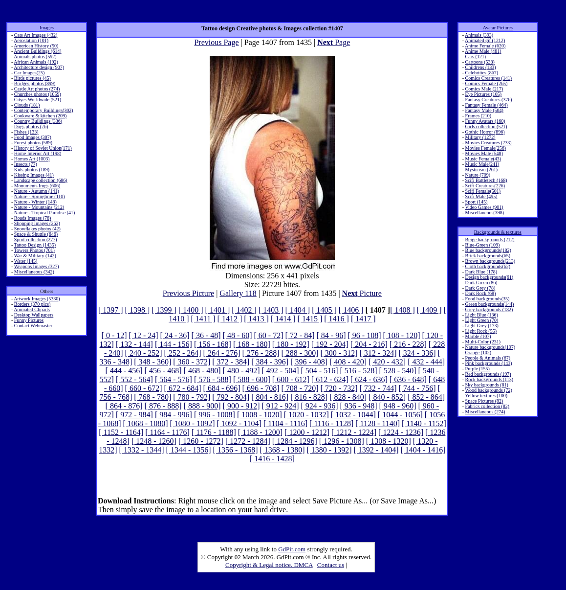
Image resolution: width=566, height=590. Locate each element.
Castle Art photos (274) (37, 88)
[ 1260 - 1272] (200, 441)
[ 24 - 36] (175, 335)
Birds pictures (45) (32, 78)
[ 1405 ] (324, 310)
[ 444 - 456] (124, 370)
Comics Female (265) (486, 83)
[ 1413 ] (256, 319)
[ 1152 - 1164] (121, 432)
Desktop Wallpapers (33, 315)
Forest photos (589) (33, 142)
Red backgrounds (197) (488, 374)
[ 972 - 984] (134, 414)
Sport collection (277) (35, 239)
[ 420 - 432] (387, 362)
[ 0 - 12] (114, 335)
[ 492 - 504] (280, 370)
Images (47, 27)
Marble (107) (478, 336)
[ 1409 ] (429, 310)
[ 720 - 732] (339, 388)
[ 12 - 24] (143, 335)
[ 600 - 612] (290, 379)
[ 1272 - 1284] (247, 441)
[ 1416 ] (336, 319)
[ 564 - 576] (173, 379)
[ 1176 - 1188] (214, 432)
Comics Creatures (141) (488, 78)
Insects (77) (25, 164)
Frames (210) (478, 115)
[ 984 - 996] (173, 414)
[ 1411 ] (203, 319)
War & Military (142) (35, 255)
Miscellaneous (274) (485, 411)
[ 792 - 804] (230, 397)
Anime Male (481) (483, 51)
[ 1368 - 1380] (282, 450)
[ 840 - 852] (387, 397)
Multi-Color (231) (483, 341)
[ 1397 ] (110, 310)
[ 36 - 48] (206, 335)
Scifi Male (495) (481, 196)
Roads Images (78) (32, 218)
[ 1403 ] (271, 310)
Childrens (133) (480, 67)
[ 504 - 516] (319, 370)
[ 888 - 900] (202, 406)
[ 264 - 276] (221, 353)
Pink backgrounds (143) (488, 363)
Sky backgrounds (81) (486, 384)
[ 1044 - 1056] (400, 414)
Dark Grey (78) (480, 288)
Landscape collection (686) (40, 180)
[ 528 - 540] (397, 370)
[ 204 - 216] (369, 344)
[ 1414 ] (283, 319)
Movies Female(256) (485, 148)
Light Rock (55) (481, 331)
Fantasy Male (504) (484, 110)
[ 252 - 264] (182, 353)
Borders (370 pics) (32, 304)
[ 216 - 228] (408, 344)
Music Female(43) (483, 158)
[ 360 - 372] (191, 362)
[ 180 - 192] (290, 344)
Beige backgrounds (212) (490, 239)
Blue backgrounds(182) (488, 250)
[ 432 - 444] (426, 362)
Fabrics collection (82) (487, 406)
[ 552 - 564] (134, 379)
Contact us (330, 564)
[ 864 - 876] (124, 406)
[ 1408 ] (402, 310)
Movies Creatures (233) (488, 142)
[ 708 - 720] (300, 388)
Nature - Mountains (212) (39, 207)
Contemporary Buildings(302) (43, 110)
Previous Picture (188, 293)
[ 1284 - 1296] (294, 441)
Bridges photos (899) (34, 83)
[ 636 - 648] (408, 379)
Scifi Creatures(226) (485, 185)
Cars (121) (475, 56)
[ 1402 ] (244, 310)
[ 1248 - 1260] (153, 441)
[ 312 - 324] (378, 353)
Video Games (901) (484, 207)
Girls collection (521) (486, 126)
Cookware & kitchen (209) (40, 115)
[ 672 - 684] (182, 388)
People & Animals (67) (488, 358)
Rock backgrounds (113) (489, 379)
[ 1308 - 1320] (388, 441)
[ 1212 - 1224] (353, 432)
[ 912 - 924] (280, 406)
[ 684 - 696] (221, 388)
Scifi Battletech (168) (486, 180)
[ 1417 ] (363, 319)
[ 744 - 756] (416, 388)
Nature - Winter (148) (35, 201)
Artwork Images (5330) (37, 298)
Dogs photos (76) (31, 126)
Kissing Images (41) (34, 175)
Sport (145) (476, 201)
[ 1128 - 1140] (377, 423)
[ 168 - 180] (251, 344)
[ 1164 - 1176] (167, 432)
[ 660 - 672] (143, 388)
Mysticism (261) (481, 169)
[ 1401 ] (217, 310)
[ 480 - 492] (241, 370)
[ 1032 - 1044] (353, 414)
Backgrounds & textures (498, 232)
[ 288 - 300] (300, 353)
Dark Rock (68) (480, 293)
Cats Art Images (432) (36, 35)
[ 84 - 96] (331, 335)
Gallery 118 (237, 293)
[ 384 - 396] (269, 362)
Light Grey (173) (482, 325)
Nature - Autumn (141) (36, 191)
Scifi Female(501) (483, 191)
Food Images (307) (32, 137)
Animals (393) (479, 35)
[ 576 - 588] (212, 379)
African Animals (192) (36, 62)
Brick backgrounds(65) (487, 255)
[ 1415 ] (310, 319)
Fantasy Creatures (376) (488, 99)
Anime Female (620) (485, 45)
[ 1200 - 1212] (306, 432)
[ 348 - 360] (152, 362)
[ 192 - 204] (329, 344)
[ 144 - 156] (173, 344)
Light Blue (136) (481, 315)
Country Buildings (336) (38, 121)
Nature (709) (477, 175)
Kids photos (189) (31, 169)
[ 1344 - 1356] (188, 450)
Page (333, 42)
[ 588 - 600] (251, 379)
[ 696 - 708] (261, 388)
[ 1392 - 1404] (376, 450)
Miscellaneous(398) (484, 212)
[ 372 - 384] (230, 362)
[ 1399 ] (164, 310)
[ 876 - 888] (163, 406)
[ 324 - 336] (416, 353)
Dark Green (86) (481, 282)
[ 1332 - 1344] (141, 450)
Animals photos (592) (35, 56)
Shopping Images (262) (37, 223)
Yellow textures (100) (486, 395)
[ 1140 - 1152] (424, 423)
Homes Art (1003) (32, 158)
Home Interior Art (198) (37, 153)
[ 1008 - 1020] (259, 414)
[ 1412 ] (230, 319)
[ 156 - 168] (212, 344)
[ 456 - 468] (163, 370)
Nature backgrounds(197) (490, 347)
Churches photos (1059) (37, 94)
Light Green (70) (482, 320)
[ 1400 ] (190, 310)
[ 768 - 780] (152, 397)
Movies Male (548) (484, 153)
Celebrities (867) (481, 72)
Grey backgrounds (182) (489, 309)
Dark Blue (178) (481, 271)
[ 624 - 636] (369, 379)
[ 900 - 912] (241, 406)
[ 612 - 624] (329, 379)
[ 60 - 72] (268, 335)
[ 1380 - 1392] (329, 450)
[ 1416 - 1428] (272, 458)
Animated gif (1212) (485, 40)
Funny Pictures (29, 320)
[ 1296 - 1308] (341, 441)
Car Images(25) (29, 72)
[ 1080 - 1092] (192, 423)
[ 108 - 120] (401, 335)
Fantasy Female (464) (486, 105)
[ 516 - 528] (358, 370)
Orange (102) (478, 352)
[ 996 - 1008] (214, 414)
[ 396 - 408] (308, 362)
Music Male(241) (482, 164)
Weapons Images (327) (36, 266)
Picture (362, 293)
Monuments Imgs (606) (37, 185)
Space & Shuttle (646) (36, 234)
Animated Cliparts (32, 309)
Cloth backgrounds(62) (488, 266)
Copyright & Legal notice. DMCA (269, 564)
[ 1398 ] (137, 310)
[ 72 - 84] (300, 335)
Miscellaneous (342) (34, 271)
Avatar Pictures (498, 27)
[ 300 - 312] (339, 353)
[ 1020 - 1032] (306, 414)
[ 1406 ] (351, 310)
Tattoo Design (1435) (35, 245)
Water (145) (26, 261)
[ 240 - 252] (143, 353)
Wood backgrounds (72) (488, 390)
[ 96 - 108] (364, 335)
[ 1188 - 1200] (260, 432)
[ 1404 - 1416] (422, 450)
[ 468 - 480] (202, 370)
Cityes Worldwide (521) (37, 99)
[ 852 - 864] (426, 397)
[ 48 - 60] (237, 335)
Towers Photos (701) (34, 250)
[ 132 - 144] (134, 344)
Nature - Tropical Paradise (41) (44, 212)
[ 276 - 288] (261, 353)
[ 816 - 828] (308, 397)
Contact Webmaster (33, 325)
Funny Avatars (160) (485, 121)
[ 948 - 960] (397, 406)
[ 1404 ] (297, 310)
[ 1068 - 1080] (145, 423)
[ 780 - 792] (191, 397)
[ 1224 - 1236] (400, 432)
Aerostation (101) (31, 40)
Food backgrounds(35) (487, 298)
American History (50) (36, 45)
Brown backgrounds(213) (490, 261)
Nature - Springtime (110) (39, 196)
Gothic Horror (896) (485, 132)
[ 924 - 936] (319, 406)
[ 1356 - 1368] (235, 450)
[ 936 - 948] (358, 406)
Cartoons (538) (480, 62)
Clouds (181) (27, 105)
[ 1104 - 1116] (285, 423)
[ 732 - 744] (378, 388)
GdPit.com (291, 549)
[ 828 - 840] (348, 397)
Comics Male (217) (484, 88)
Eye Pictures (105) (483, 94)
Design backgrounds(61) (489, 277)
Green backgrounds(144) (489, 304)
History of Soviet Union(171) (43, 148)
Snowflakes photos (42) (37, 228)
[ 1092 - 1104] (239, 423)
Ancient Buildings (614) (37, 51)
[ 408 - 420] (348, 362)
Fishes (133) (26, 132)
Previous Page (216, 42)
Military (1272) (480, 137)
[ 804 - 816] (269, 397)
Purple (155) (477, 368)
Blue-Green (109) (482, 245)
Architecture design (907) (39, 67)
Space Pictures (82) (484, 401)
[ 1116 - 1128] (331, 423)
